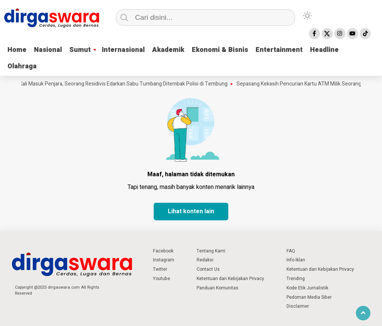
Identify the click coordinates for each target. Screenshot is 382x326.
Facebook (163, 251)
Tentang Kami (211, 251)
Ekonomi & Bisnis (220, 50)
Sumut (80, 50)
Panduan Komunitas (217, 288)
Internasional (123, 50)
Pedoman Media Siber (309, 297)
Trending (295, 278)
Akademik (168, 50)
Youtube (161, 278)
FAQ (290, 251)
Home (16, 50)
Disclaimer (297, 306)
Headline (324, 50)
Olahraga (22, 66)
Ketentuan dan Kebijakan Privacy (230, 278)
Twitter (160, 269)
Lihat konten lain (191, 211)
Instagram (163, 260)
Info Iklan (295, 260)
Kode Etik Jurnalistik (307, 288)
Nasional (48, 50)
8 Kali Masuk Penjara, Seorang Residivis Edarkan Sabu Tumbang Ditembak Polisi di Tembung (124, 84)
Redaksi (205, 260)
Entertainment (279, 50)
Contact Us (208, 269)
